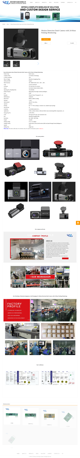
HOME (31, 2)
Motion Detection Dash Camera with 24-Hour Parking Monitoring (22, 24)
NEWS (50, 2)
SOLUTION (56, 2)
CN (75, 2)
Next (71, 43)
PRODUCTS (44, 2)
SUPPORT (63, 2)
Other (8, 24)
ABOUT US (37, 2)
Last (46, 43)
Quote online (46, 39)
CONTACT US (69, 2)
